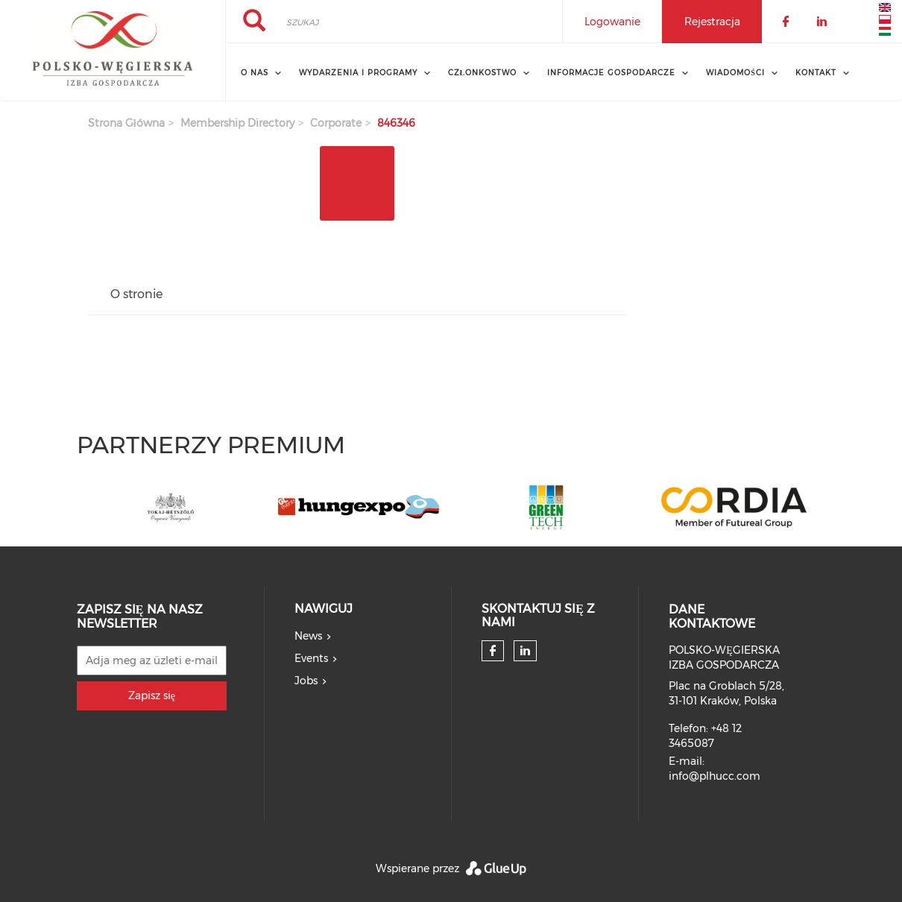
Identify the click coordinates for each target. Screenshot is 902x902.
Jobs (306, 680)
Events (311, 658)
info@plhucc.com (714, 776)
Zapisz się (151, 695)
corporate (336, 123)
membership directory (237, 123)
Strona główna (126, 123)
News (308, 636)
